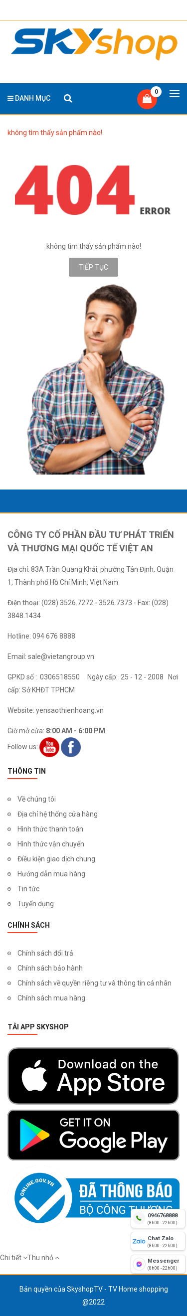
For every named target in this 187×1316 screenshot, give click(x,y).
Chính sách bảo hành (50, 968)
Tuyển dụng (35, 904)
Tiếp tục (93, 267)
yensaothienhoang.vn (70, 710)
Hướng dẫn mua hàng (51, 874)
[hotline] (158, 1218)
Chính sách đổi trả (45, 953)
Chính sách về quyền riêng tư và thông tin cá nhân (94, 983)
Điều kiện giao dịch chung (56, 859)
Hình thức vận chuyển (50, 844)
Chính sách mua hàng (51, 998)
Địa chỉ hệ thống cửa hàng (57, 814)
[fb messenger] (158, 1264)
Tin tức (28, 889)
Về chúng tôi (36, 799)
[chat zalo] (158, 1241)
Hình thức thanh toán (50, 829)
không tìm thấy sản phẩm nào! (54, 132)
